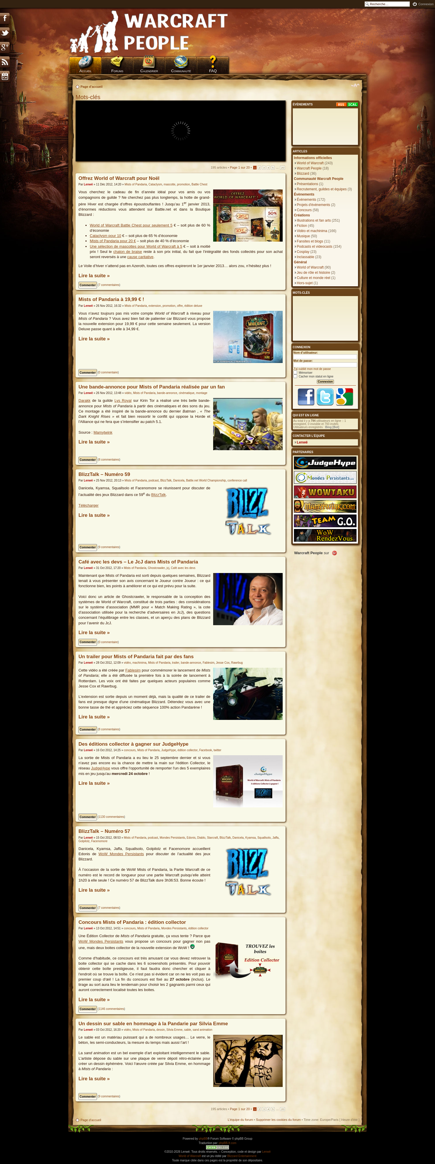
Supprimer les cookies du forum (278, 1119)
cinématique (186, 393)
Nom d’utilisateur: (305, 352)
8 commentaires (109, 459)
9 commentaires (109, 547)
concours (130, 750)
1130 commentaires (111, 816)
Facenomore (99, 841)
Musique (303, 236)
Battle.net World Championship (206, 480)
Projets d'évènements (313, 205)
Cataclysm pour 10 (105, 235)
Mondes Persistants (172, 837)
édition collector (188, 750)
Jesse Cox (223, 662)
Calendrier (149, 71)
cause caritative (140, 257)
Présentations (307, 184)
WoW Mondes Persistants (121, 854)
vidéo (128, 393)
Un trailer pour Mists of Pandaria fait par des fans (136, 656)
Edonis (191, 837)
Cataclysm (155, 184)
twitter (217, 750)
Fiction (302, 226)
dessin (160, 1029)
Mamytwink (103, 432)
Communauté (181, 71)
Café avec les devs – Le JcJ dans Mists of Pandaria (138, 562)
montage (201, 393)
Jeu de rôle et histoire (313, 273)
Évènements (306, 200)
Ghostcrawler (156, 568)
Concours (304, 210)
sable (187, 1029)
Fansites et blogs (310, 241)
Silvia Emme (175, 1029)
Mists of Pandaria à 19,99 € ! (111, 299)
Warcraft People (309, 168)
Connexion (426, 4)
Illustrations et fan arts (314, 220)
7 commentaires (109, 285)
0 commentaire (108, 372)
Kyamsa (250, 837)
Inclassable (305, 257)
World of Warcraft (310, 163)
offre (180, 305)
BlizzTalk (165, 480)
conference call (237, 480)
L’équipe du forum (240, 1119)
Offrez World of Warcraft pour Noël (119, 178)
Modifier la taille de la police (355, 85)
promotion (183, 184)
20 (282, 167)
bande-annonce (167, 393)
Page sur (240, 167)
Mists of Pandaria (136, 184)
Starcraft (212, 837)
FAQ (213, 71)
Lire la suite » (94, 275)
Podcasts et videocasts (314, 247)
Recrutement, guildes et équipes (322, 189)
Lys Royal (122, 400)
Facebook (205, 750)
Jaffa (275, 837)
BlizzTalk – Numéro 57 (104, 831)
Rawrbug (237, 662)
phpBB (203, 1138)
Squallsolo (264, 837)
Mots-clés (89, 97)
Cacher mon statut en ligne (313, 376)
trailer (175, 662)
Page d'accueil (92, 86)
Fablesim (209, 662)
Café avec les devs (183, 568)
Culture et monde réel (313, 278)
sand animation (202, 1029)
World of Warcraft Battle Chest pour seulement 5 (131, 225)
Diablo (201, 837)
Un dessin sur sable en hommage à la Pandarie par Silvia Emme (153, 1023)
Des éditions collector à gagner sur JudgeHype (133, 744)
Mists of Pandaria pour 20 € (113, 241)
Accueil (85, 71)
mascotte (170, 184)
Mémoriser (302, 372)
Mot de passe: (303, 360)
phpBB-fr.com (228, 1143)
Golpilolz (83, 841)
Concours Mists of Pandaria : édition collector (132, 922)
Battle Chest (199, 184)
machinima (139, 662)
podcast (154, 480)
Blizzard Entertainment (242, 1156)
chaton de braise (127, 251)
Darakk (84, 400)
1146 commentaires (111, 1008)
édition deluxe (193, 305)
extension (155, 305)
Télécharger (88, 505)
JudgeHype (168, 750)
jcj (168, 568)
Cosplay (303, 252)
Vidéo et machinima (312, 231)
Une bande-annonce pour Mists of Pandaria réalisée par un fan (151, 387)
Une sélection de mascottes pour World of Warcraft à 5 (136, 246)
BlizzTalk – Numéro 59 (104, 474)
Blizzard (303, 174)
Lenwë (88, 184)
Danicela (178, 480)
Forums (117, 71)
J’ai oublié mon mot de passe (312, 369)
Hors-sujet (305, 283)
